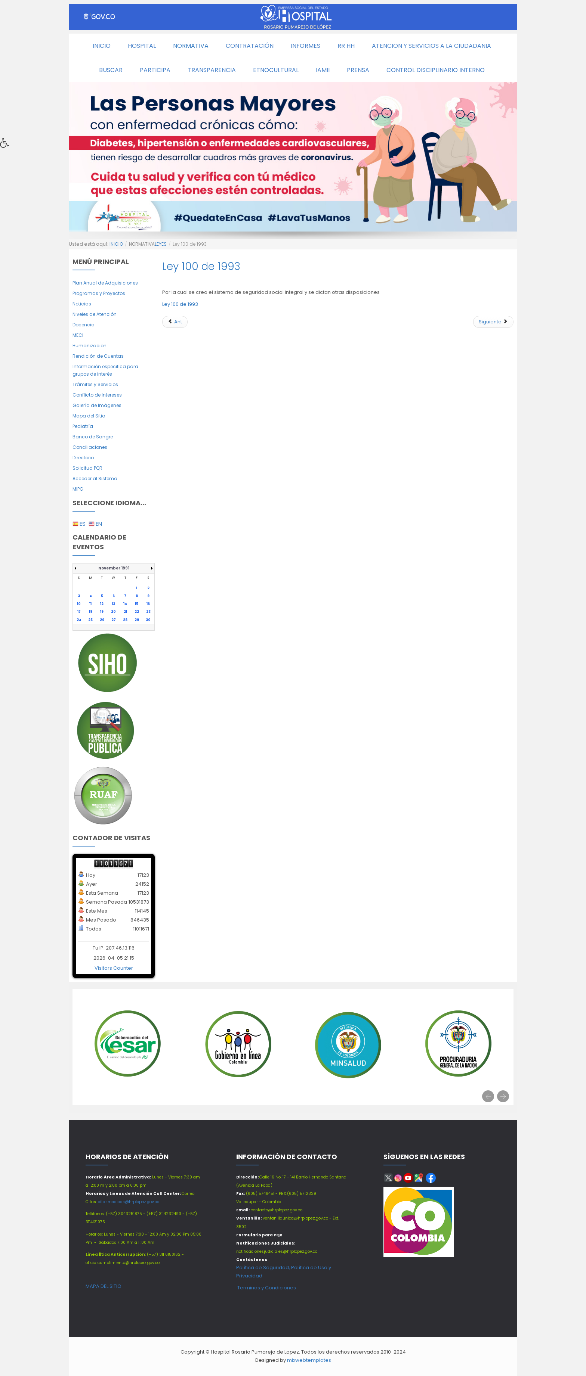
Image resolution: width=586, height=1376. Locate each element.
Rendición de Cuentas (98, 356)
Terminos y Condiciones (266, 1287)
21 (125, 611)
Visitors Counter (114, 968)
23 (148, 611)
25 (90, 620)
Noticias (82, 304)
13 (113, 604)
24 (79, 620)
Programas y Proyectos (99, 293)
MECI (78, 335)
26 (102, 620)
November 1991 (113, 568)
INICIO (116, 244)
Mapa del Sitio (89, 416)
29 (137, 620)
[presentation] (488, 1096)
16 (148, 604)
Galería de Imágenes (97, 405)
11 (90, 604)
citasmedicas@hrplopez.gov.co (128, 1202)
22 (137, 611)
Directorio (83, 457)
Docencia (84, 325)
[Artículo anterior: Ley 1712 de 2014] (175, 322)
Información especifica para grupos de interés (105, 370)
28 (125, 620)
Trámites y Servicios (95, 384)
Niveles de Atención (95, 314)
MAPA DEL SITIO (103, 1286)
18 (90, 611)
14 (125, 604)
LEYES (161, 244)
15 (136, 604)
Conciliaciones (90, 447)
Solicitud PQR (87, 468)
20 (113, 611)
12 (102, 604)
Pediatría (83, 426)
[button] (7, 145)
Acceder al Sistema (95, 478)
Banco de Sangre (93, 437)
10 (79, 604)
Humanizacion (90, 345)
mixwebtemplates (309, 1360)
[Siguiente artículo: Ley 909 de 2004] (493, 322)
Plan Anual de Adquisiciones (105, 283)
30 (148, 620)
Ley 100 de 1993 (201, 266)
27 (113, 620)
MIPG (78, 489)
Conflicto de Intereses (97, 395)
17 (79, 611)
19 (102, 611)
